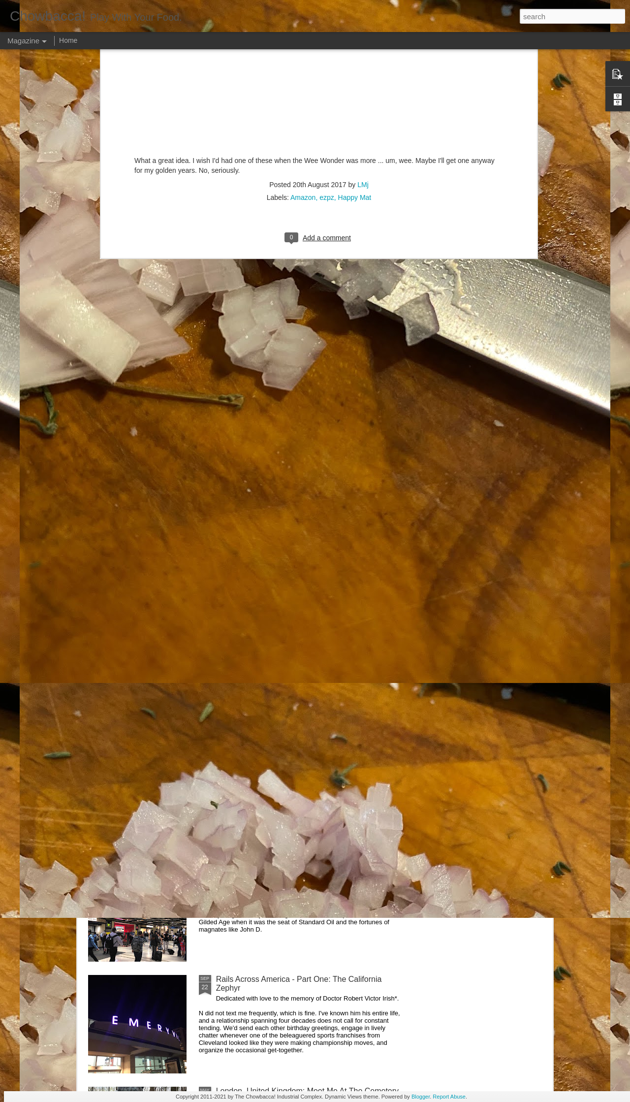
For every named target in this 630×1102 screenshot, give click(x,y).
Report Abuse (449, 1097)
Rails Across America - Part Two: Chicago (288, 867)
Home (68, 40)
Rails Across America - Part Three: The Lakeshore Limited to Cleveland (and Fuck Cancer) (303, 760)
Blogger (420, 1097)
